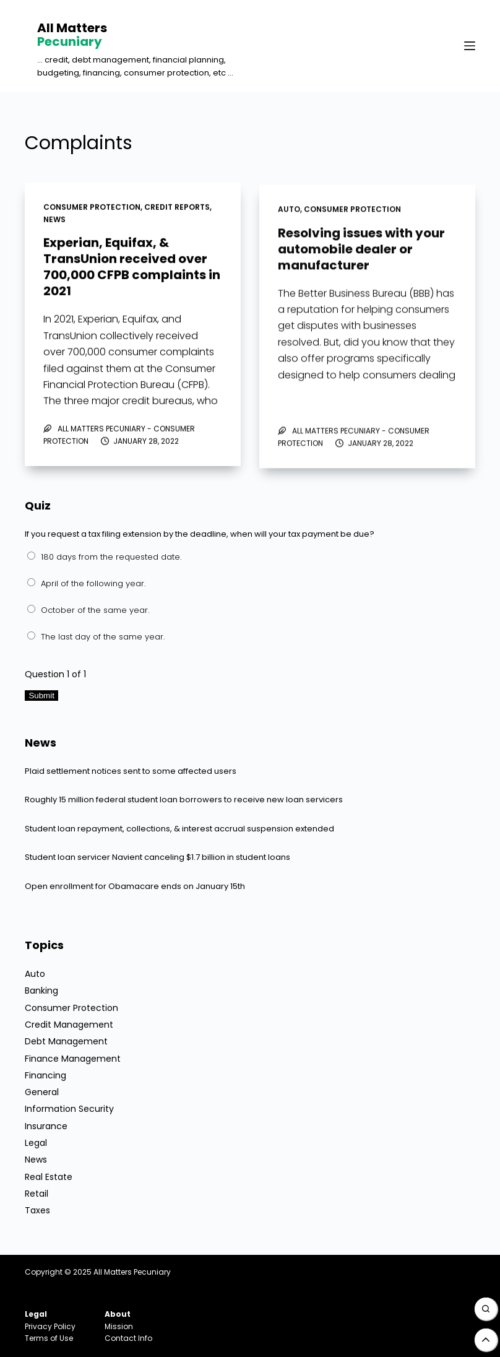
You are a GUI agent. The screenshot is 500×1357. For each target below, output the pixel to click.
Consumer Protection (91, 207)
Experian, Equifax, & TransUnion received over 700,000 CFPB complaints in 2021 (131, 267)
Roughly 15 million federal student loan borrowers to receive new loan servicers (184, 799)
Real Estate (48, 1177)
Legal (36, 1143)
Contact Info (128, 1338)
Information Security (69, 1109)
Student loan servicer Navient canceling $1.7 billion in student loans (157, 857)
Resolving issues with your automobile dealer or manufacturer (361, 252)
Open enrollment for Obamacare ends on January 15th (135, 886)
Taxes (37, 1210)
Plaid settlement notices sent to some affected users (130, 771)
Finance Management (73, 1058)
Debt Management (66, 1041)
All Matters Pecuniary (132, 1272)
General (42, 1092)
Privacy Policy (50, 1326)
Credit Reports (177, 207)
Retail (36, 1193)
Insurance (46, 1126)
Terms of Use (49, 1338)
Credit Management (69, 1024)
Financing (45, 1075)
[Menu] (469, 45)
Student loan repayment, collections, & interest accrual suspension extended (179, 829)
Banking (41, 990)
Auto (289, 212)
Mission (119, 1326)
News (54, 219)
